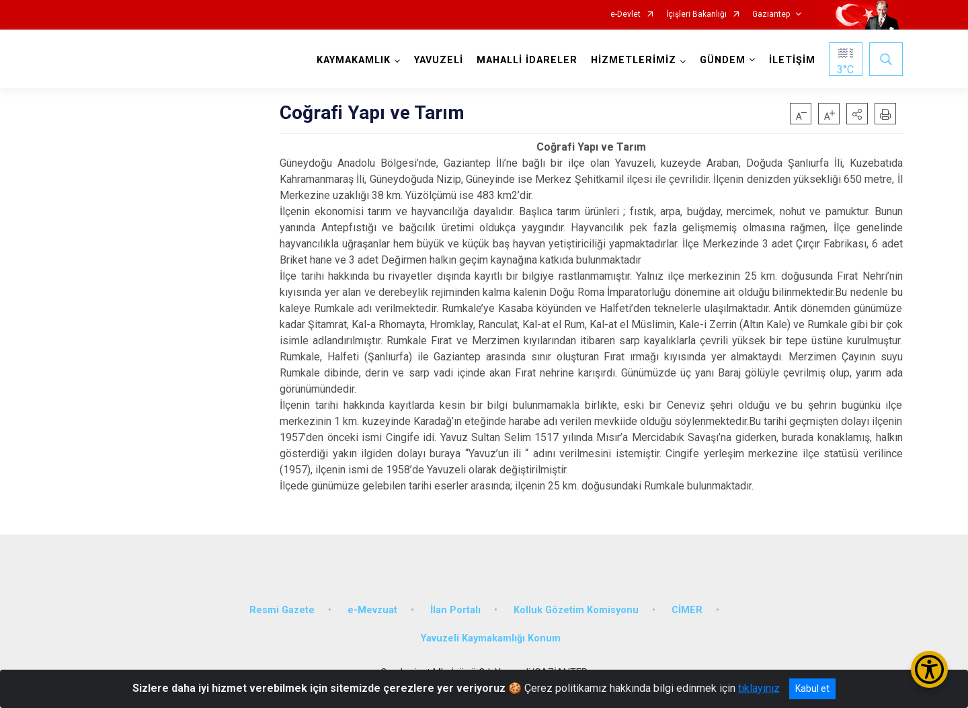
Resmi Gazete (282, 610)
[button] (857, 113)
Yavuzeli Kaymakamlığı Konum (491, 638)
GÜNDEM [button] (722, 60)
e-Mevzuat (372, 610)
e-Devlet (625, 14)
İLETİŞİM (792, 60)
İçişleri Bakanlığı (696, 14)
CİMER (687, 610)
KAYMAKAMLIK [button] (354, 60)
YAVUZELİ (438, 60)
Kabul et (812, 688)
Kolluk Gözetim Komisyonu (576, 610)
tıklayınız (759, 688)
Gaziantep (771, 14)
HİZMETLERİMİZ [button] (633, 60)
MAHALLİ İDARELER (527, 60)
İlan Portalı (455, 610)
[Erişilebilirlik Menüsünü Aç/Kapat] (929, 669)
